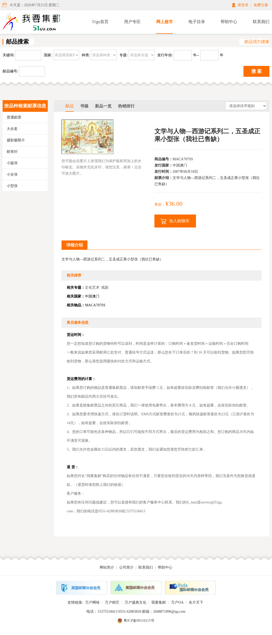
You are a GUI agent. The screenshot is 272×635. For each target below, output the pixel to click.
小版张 (12, 163)
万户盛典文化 (135, 602)
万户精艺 (112, 602)
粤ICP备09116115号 (139, 621)
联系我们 (261, 21)
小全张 (12, 174)
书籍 (84, 106)
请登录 (242, 5)
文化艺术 (92, 287)
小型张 (12, 186)
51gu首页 (100, 21)
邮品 (69, 106)
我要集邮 (158, 602)
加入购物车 (175, 221)
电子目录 (196, 21)
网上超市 (164, 21)
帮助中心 (229, 21)
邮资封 (12, 152)
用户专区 (132, 21)
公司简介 (126, 567)
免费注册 (261, 5)
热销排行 (126, 106)
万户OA (177, 602)
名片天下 (196, 602)
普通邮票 (14, 117)
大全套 (12, 129)
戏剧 (104, 287)
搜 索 (256, 71)
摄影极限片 (16, 140)
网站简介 (107, 567)
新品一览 (103, 106)
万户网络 (92, 602)
